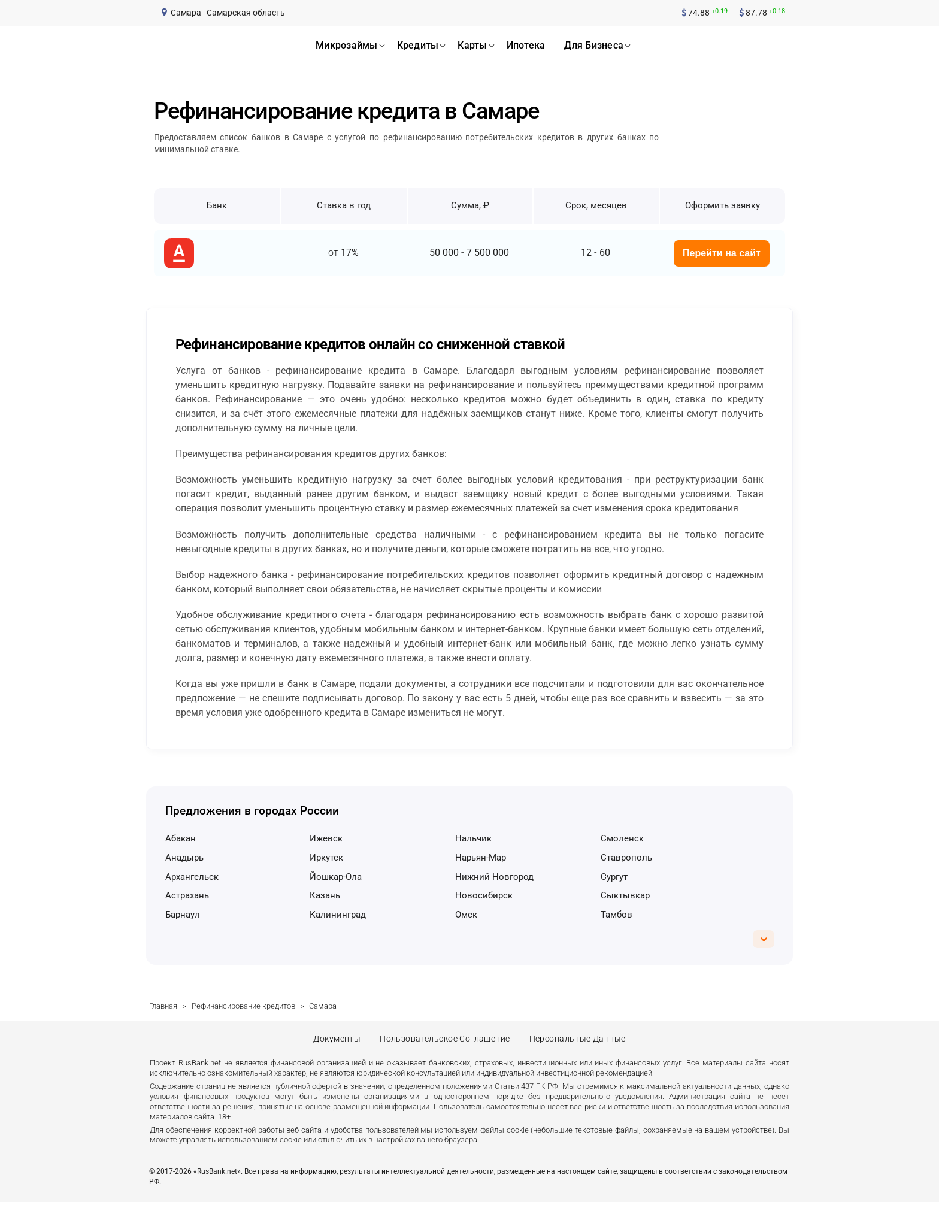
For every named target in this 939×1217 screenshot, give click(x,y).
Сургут (614, 876)
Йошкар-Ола (336, 876)
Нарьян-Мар (480, 857)
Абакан (180, 838)
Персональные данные (580, 1046)
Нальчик (473, 838)
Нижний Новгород (494, 876)
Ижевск (326, 838)
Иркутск (326, 857)
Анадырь (184, 857)
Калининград (338, 914)
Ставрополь (626, 857)
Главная (163, 1005)
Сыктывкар (625, 895)
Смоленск (622, 838)
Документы (334, 1046)
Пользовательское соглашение (444, 1046)
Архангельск (192, 876)
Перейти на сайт (722, 253)
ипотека (526, 45)
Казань (325, 895)
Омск (466, 914)
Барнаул (182, 914)
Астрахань (187, 895)
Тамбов (616, 914)
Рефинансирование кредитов (243, 1005)
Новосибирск (484, 895)
